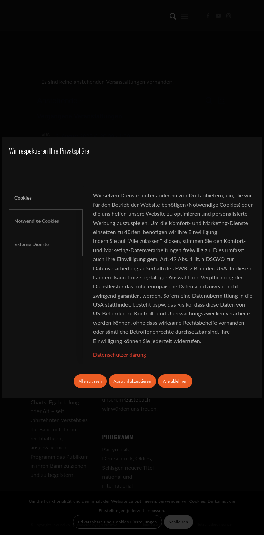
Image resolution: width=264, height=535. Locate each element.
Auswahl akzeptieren (132, 381)
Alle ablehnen (175, 381)
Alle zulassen (90, 381)
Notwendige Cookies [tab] (36, 221)
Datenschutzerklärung (119, 354)
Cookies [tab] (23, 198)
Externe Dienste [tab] (31, 244)
